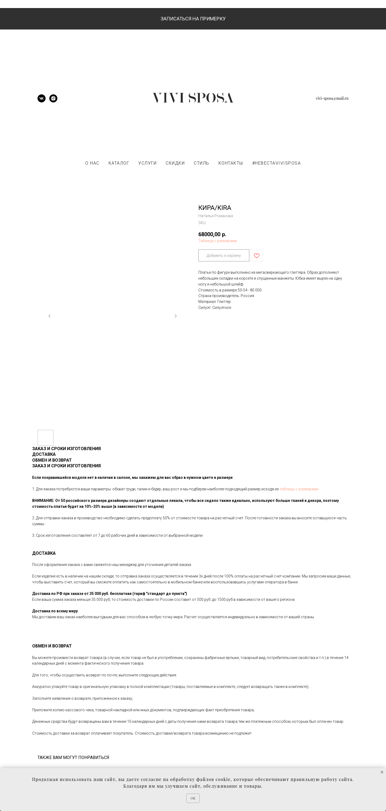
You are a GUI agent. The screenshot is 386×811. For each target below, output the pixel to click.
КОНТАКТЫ (230, 163)
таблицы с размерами (299, 489)
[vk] (42, 101)
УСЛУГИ (147, 163)
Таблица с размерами (217, 241)
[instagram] (53, 101)
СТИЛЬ (201, 163)
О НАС (92, 163)
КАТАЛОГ (119, 163)
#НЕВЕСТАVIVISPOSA (276, 163)
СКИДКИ (175, 163)
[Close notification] (382, 772)
